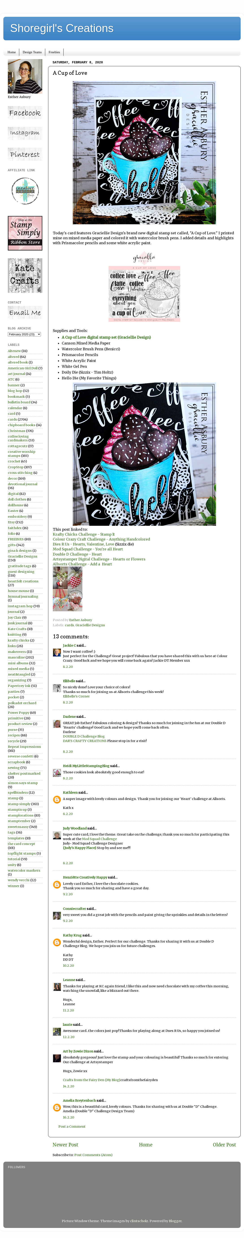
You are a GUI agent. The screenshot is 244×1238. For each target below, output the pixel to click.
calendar (15, 408)
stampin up (17, 810)
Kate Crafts (17, 629)
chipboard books (21, 425)
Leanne (69, 980)
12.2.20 (68, 1037)
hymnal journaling (23, 596)
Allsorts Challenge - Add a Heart (82, 564)
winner (13, 886)
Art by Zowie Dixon (78, 1051)
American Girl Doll (23, 368)
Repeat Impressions (24, 747)
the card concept (21, 844)
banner (14, 385)
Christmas (16, 431)
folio (11, 534)
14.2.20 (68, 1086)
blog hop (15, 391)
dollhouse (16, 505)
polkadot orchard (22, 703)
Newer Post (65, 1145)
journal (13, 612)
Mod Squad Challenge (99, 839)
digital (13, 494)
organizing (17, 680)
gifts (12, 545)
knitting (14, 635)
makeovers (17, 652)
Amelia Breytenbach (79, 1101)
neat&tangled (19, 674)
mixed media (18, 669)
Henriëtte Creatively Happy (85, 877)
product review (20, 724)
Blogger (175, 1221)
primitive (15, 718)
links (12, 646)
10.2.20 (68, 966)
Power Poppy (18, 713)
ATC (11, 379)
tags (11, 832)
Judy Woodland (75, 828)
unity (12, 865)
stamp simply (19, 804)
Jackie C (69, 646)
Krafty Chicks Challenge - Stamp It (84, 534)
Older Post (224, 1145)
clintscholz (139, 1221)
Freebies (54, 52)
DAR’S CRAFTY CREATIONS (85, 741)
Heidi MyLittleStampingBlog (86, 766)
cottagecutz (17, 446)
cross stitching (20, 473)
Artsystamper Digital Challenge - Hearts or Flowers (99, 559)
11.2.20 (68, 1010)
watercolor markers (24, 870)
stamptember (19, 821)
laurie (67, 1025)
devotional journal (22, 484)
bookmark (16, 397)
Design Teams (32, 52)
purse (12, 730)
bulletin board (19, 402)
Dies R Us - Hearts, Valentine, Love (84, 544)
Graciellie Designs (90, 625)
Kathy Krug (72, 935)
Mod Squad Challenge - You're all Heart (88, 549)
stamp (13, 798)
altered (13, 357)
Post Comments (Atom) (93, 1155)
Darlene (69, 717)
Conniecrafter (74, 909)
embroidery (17, 517)
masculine (16, 657)
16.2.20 (68, 1117)
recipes (14, 735)
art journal (16, 374)
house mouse (18, 591)
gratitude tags (19, 566)
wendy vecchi (19, 880)
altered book (18, 362)
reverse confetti (21, 756)
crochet (14, 461)
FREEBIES (16, 539)
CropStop (16, 467)
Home (12, 52)
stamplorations (21, 815)
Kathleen (70, 793)
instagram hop (20, 606)
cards (69, 625)
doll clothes (17, 499)
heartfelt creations (23, 581)
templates (16, 838)
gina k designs (20, 551)
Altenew (14, 351)
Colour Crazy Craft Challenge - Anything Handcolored (101, 539)
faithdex (15, 528)
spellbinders (18, 793)
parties (14, 692)
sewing (14, 768)
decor (12, 479)
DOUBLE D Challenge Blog (84, 736)
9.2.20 (68, 894)
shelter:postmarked (24, 774)
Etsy (11, 522)
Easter (13, 511)
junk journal (17, 623)
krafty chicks (18, 640)
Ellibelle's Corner (76, 696)
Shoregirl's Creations (62, 28)
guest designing (21, 572)
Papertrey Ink (19, 686)
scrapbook (16, 762)
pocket (13, 697)
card (11, 414)
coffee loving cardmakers (18, 438)
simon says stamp (23, 783)
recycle (13, 741)
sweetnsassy (18, 827)
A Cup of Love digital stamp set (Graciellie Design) (106, 337)
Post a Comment (72, 1127)
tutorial (14, 859)
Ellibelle (69, 681)
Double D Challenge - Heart (77, 554)
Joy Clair (14, 618)
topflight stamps (22, 853)
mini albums (18, 663)
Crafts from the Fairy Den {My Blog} (91, 1080)
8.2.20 (68, 667)
